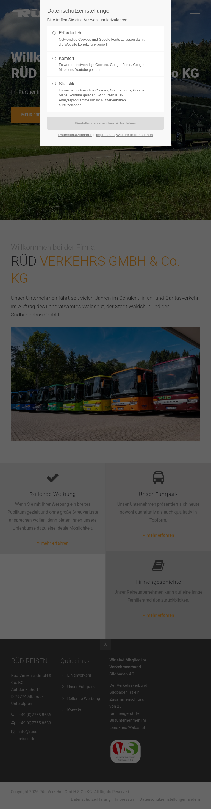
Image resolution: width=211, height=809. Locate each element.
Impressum (105, 135)
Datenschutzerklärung (76, 135)
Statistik (66, 83)
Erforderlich (70, 32)
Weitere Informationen (134, 135)
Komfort (66, 58)
